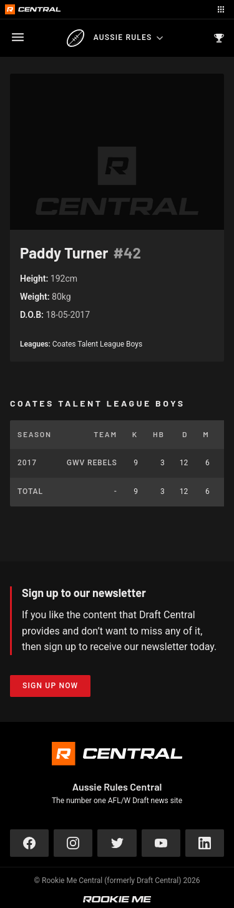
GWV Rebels (92, 462)
